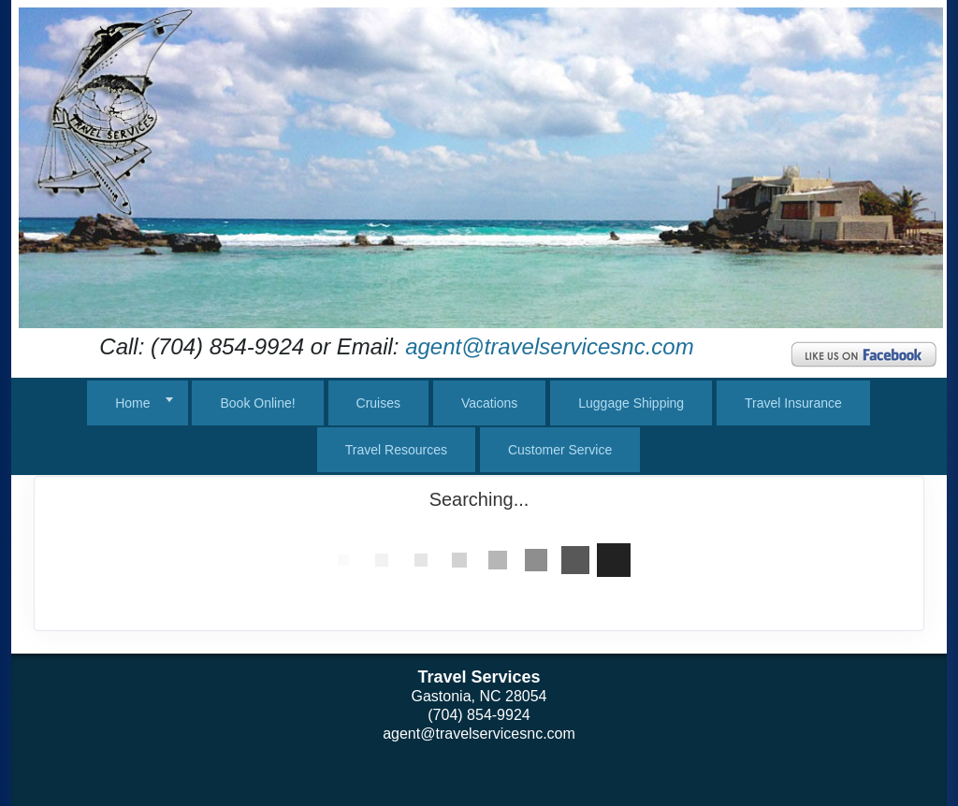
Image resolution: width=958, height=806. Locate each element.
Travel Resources (396, 449)
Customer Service (560, 449)
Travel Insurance (793, 403)
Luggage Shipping (631, 403)
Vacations (489, 403)
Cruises (378, 403)
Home (132, 403)
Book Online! (257, 403)
